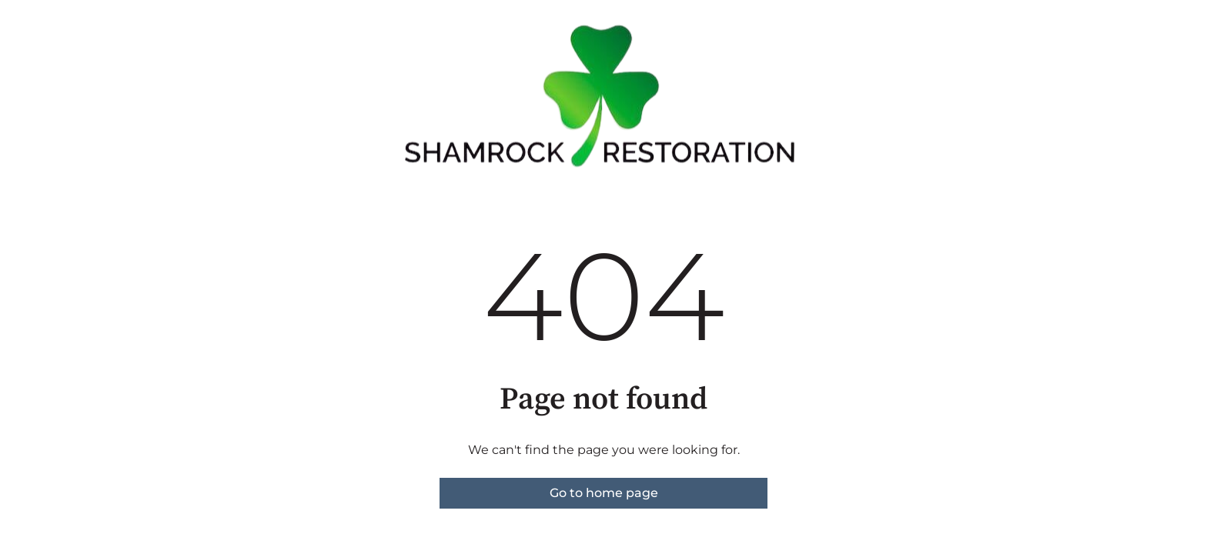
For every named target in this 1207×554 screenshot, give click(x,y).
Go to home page (604, 493)
